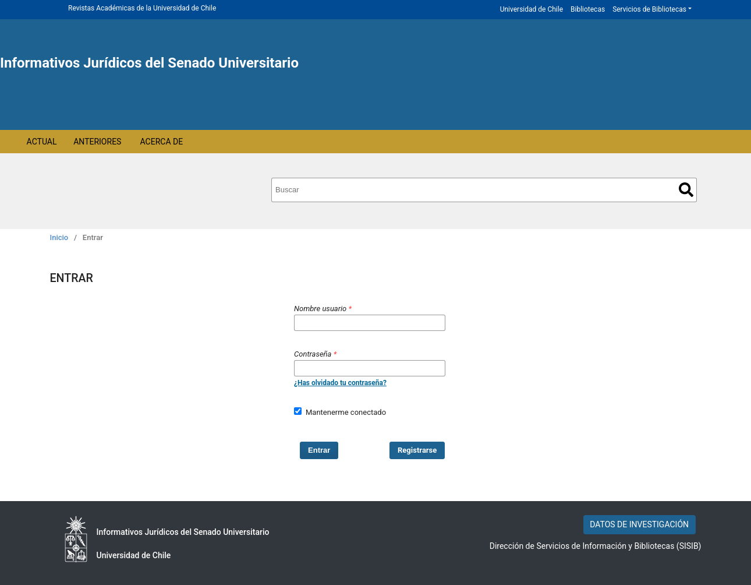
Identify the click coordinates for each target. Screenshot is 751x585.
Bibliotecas (588, 9)
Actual (42, 141)
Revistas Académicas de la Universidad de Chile (142, 8)
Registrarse (417, 450)
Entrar (319, 450)
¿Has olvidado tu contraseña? (340, 383)
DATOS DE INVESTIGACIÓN (639, 524)
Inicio (59, 237)
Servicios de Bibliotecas (649, 9)
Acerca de (161, 141)
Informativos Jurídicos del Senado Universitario (149, 63)
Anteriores (97, 141)
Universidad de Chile (531, 9)
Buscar (686, 189)
